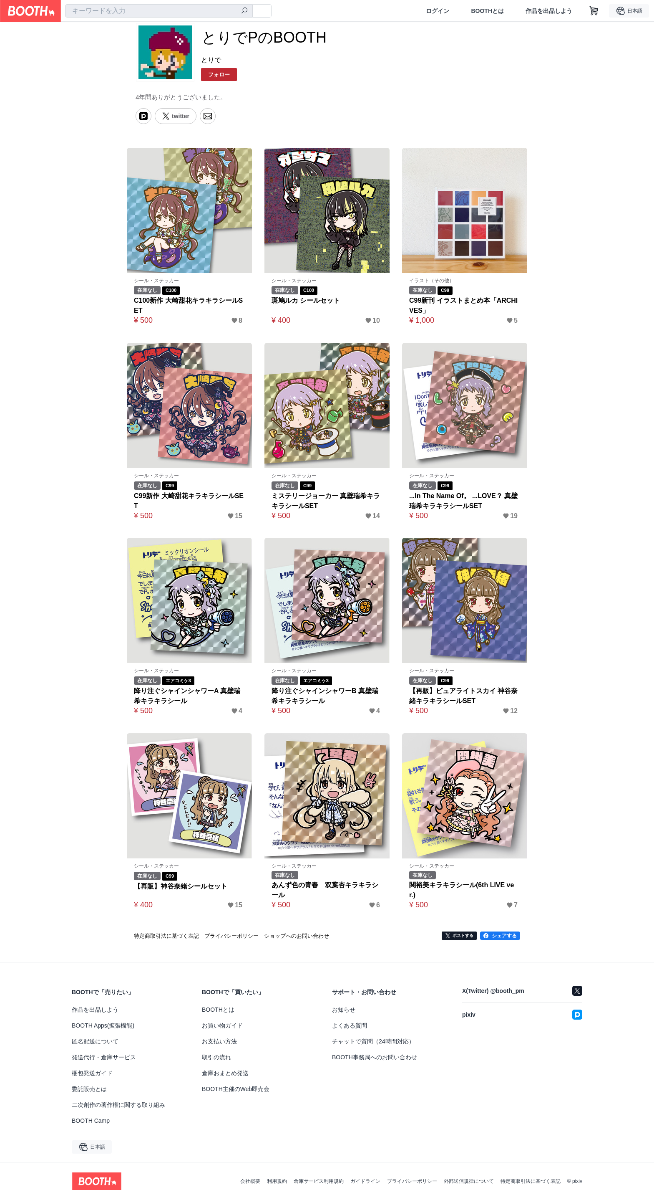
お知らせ (343, 1009)
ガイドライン (365, 1181)
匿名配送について (95, 1041)
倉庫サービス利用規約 (319, 1181)
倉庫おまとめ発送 (225, 1073)
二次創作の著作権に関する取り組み (118, 1104)
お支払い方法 (219, 1041)
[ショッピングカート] (594, 11)
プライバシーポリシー (412, 1181)
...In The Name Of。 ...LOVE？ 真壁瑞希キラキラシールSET (463, 500)
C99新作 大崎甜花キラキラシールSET (189, 500)
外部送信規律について (469, 1181)
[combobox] (159, 11)
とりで (211, 59)
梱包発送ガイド (92, 1073)
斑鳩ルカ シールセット (306, 300)
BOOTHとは (487, 11)
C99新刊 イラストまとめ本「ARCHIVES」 (463, 305)
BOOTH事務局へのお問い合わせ (374, 1057)
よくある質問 (349, 1025)
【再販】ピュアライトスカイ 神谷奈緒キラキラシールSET (463, 695)
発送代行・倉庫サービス (104, 1057)
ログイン (437, 11)
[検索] (244, 11)
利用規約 (277, 1181)
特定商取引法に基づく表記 (531, 1181)
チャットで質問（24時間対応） (373, 1041)
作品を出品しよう (549, 11)
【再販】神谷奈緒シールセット (180, 886)
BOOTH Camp (91, 1120)
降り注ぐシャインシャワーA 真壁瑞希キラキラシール (187, 695)
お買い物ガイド (222, 1025)
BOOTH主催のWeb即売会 (235, 1089)
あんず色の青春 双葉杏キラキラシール (325, 890)
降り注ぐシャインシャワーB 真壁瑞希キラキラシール (325, 695)
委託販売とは (89, 1089)
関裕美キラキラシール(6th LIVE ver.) (461, 890)
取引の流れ (216, 1057)
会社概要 (250, 1181)
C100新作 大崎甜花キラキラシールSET (188, 305)
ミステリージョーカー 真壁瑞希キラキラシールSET (326, 500)
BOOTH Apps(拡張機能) (103, 1025)
